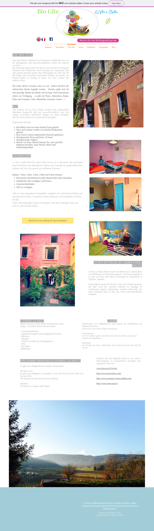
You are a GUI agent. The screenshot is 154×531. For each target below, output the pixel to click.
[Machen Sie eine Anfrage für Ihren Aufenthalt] (48, 221)
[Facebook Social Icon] (51, 39)
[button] (108, 21)
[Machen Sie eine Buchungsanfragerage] (98, 40)
